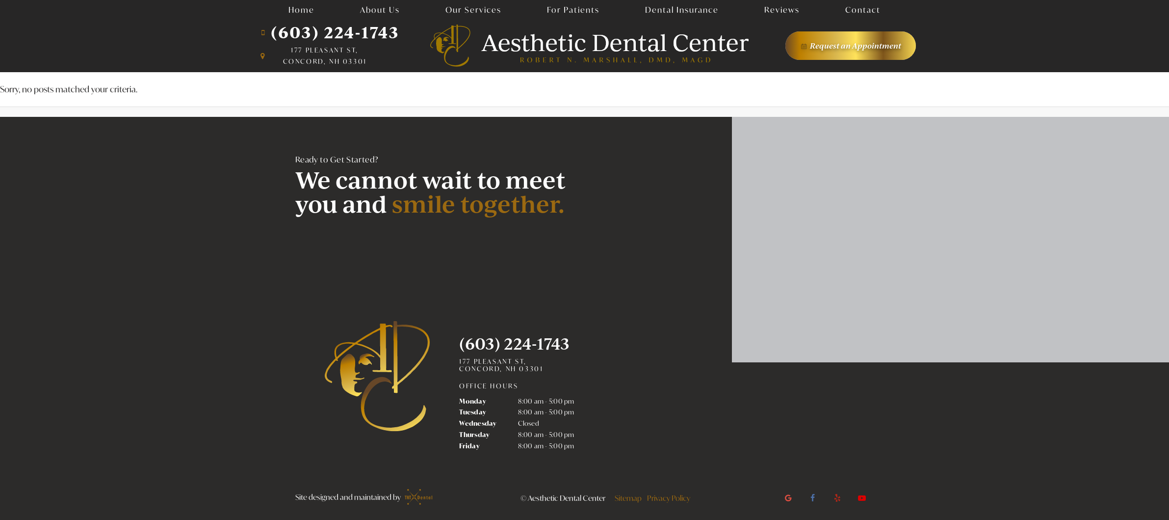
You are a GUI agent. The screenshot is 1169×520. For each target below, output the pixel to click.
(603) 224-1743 (329, 32)
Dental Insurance (682, 9)
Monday (472, 401)
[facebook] (813, 498)
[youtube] (862, 498)
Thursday (474, 434)
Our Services (473, 9)
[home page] (589, 46)
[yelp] (837, 498)
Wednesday (477, 423)
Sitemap (628, 498)
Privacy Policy (668, 498)
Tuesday (472, 412)
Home (301, 9)
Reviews (782, 9)
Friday (469, 445)
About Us (380, 9)
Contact (863, 9)
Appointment (850, 45)
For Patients (573, 9)
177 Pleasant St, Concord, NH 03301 (501, 365)
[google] (788, 498)
